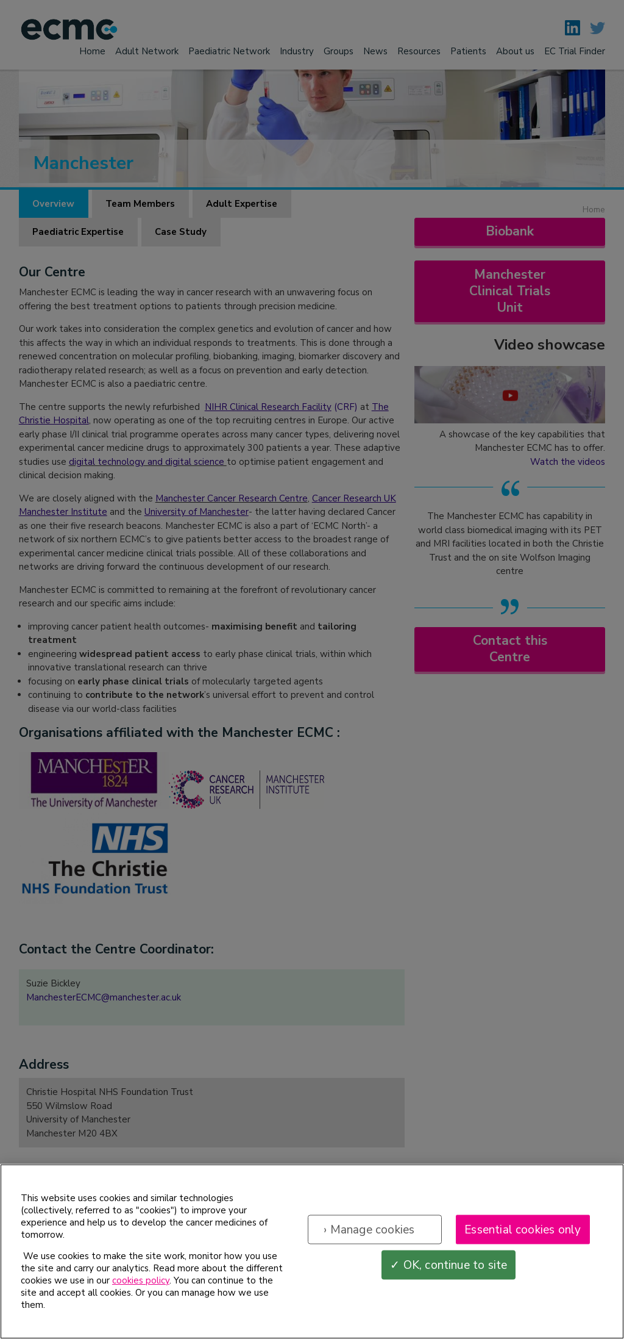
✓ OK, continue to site (448, 1267)
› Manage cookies (369, 1232)
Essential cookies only (522, 1232)
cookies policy (140, 1283)
